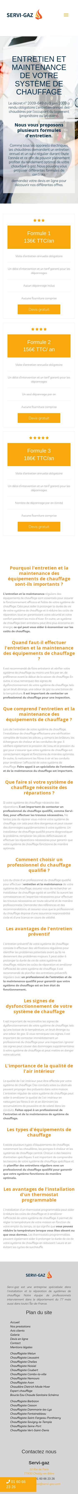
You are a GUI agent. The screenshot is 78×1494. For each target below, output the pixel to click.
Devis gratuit (39, 309)
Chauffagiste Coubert (24, 1370)
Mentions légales (21, 1347)
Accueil (15, 1322)
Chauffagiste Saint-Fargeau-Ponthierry (35, 1418)
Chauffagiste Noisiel (23, 1366)
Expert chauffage (21, 1391)
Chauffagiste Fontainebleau (28, 1413)
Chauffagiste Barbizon (24, 1401)
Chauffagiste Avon (22, 1382)
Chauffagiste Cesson (23, 1405)
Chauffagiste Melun (23, 1353)
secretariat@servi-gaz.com (43, 1484)
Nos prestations (20, 1326)
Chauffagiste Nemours (24, 1378)
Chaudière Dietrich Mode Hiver (30, 1386)
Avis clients (17, 1330)
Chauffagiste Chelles (23, 1362)
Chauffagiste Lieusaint (24, 1357)
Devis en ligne (19, 1339)
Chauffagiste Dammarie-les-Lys (31, 1409)
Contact (15, 1343)
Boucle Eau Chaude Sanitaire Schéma (34, 1395)
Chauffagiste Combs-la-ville (28, 1374)
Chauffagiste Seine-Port (25, 1426)
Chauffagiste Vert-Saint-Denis (29, 1430)
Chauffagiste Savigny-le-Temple (31, 1422)
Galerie (15, 1335)
